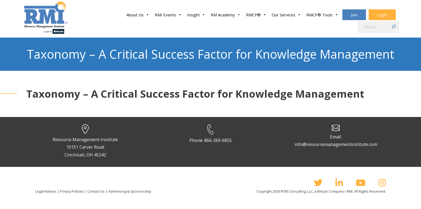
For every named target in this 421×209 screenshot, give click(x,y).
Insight (196, 15)
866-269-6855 (218, 140)
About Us (137, 15)
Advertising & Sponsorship (129, 191)
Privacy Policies (72, 191)
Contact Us (96, 191)
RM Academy (226, 15)
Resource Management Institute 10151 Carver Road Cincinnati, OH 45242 (85, 147)
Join (354, 14)
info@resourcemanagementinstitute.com (336, 144)
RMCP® (256, 15)
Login (382, 14)
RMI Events (168, 15)
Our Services (286, 15)
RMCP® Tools (322, 15)
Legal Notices (45, 191)
